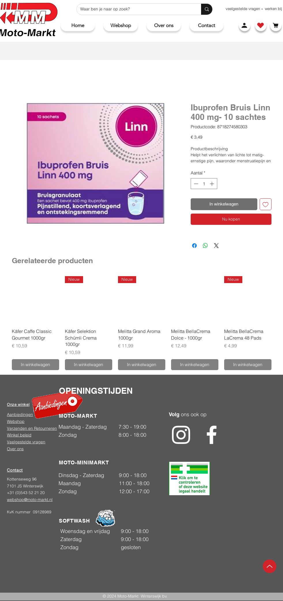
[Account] (244, 25)
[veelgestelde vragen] (242, 8)
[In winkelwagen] (35, 364)
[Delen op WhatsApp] (205, 245)
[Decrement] (195, 183)
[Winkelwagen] (276, 25)
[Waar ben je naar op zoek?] (134, 9)
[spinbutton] (204, 183)
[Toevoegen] (265, 204)
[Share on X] (216, 245)
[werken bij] (273, 8)
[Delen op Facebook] (194, 245)
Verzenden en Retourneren (32, 428)
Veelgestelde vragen (26, 441)
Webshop (16, 421)
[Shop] (261, 25)
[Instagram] (181, 435)
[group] (141, 323)
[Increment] (212, 183)
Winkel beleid (19, 435)
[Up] (269, 566)
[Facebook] (211, 435)
